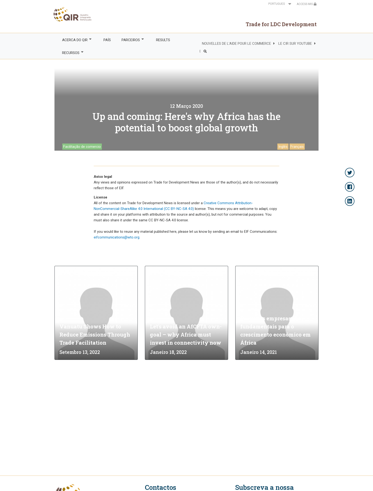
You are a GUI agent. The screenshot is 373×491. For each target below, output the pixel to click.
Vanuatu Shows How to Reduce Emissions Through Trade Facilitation (94, 334)
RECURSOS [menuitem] (70, 52)
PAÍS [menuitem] (107, 40)
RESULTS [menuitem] (163, 40)
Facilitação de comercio (82, 146)
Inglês (283, 146)
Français (297, 146)
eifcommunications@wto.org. (117, 237)
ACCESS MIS (307, 4)
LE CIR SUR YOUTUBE (295, 43)
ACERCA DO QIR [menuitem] (74, 39)
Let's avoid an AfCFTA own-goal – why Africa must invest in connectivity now (186, 334)
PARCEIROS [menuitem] (130, 39)
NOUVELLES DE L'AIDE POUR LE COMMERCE (236, 43)
